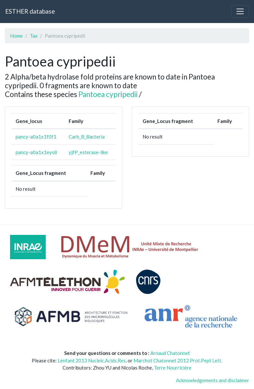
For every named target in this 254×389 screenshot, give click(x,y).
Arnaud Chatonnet (170, 353)
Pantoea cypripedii (108, 94)
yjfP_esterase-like (88, 152)
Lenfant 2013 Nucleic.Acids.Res (92, 360)
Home (16, 36)
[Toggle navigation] (240, 11)
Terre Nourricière (172, 368)
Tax (34, 36)
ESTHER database (30, 11)
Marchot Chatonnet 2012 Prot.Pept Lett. (177, 360)
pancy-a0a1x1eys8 (36, 152)
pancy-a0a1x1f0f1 (36, 137)
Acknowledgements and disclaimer (212, 380)
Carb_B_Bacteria (87, 137)
